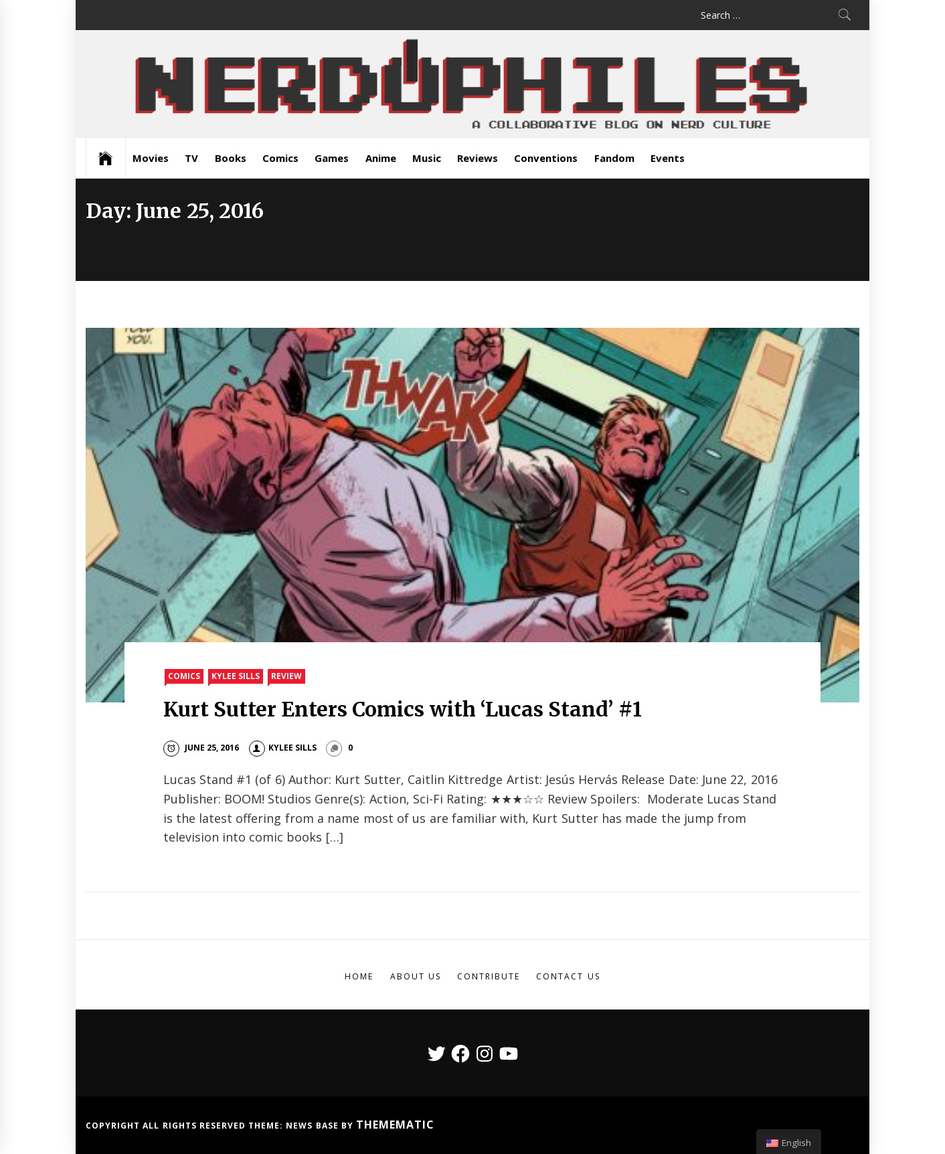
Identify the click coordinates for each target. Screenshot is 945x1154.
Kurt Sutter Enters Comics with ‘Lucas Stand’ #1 (402, 709)
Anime (380, 158)
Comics (280, 158)
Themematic (395, 1124)
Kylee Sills (235, 676)
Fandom (614, 158)
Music (426, 158)
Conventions (546, 158)
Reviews (477, 158)
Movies (151, 158)
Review (286, 676)
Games (332, 158)
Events (668, 158)
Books (230, 158)
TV (191, 158)
